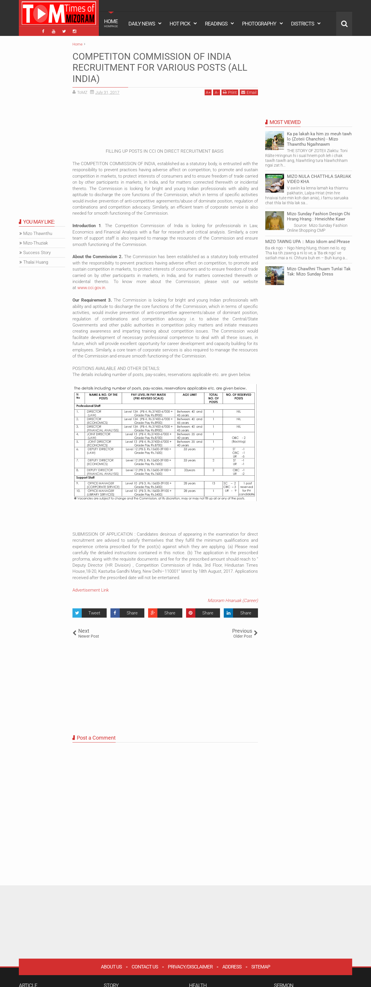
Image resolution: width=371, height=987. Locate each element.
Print (230, 92)
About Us (111, 967)
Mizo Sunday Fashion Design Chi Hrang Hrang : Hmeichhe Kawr (318, 216)
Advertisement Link (90, 590)
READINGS (216, 24)
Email (249, 92)
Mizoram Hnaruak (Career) (233, 600)
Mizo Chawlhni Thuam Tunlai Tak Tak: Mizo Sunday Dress (319, 271)
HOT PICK (180, 24)
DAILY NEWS (141, 24)
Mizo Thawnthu (37, 233)
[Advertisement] (165, 124)
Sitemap (260, 967)
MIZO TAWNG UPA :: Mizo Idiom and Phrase (307, 241)
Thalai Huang (35, 262)
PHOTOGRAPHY (259, 24)
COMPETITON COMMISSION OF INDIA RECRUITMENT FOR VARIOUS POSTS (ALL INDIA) (159, 67)
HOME (111, 23)
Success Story (37, 252)
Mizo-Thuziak (35, 243)
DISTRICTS (302, 24)
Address (231, 967)
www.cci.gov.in (91, 287)
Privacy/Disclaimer (190, 967)
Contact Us (145, 967)
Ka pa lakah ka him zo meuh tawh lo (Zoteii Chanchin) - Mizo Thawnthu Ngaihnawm (319, 139)
